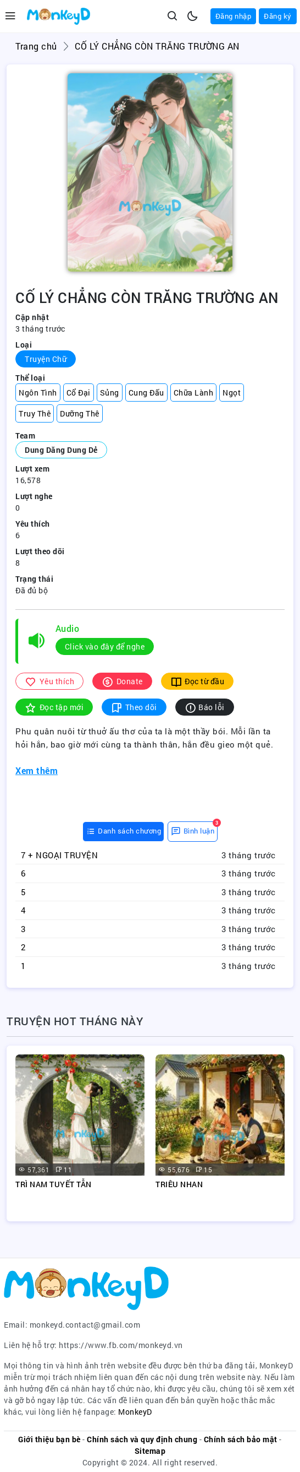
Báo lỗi (205, 707)
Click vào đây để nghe (105, 646)
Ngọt (232, 392)
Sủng (109, 392)
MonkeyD (135, 1411)
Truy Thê (35, 413)
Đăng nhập (233, 16)
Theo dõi (134, 707)
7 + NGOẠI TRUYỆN (59, 855)
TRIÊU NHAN (179, 1184)
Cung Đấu (146, 392)
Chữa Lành (194, 392)
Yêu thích (49, 681)
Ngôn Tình (38, 392)
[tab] (123, 831)
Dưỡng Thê (79, 413)
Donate (122, 681)
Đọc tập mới (54, 707)
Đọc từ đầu (197, 681)
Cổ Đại (78, 392)
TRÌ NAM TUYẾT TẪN (53, 1184)
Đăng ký (278, 16)
